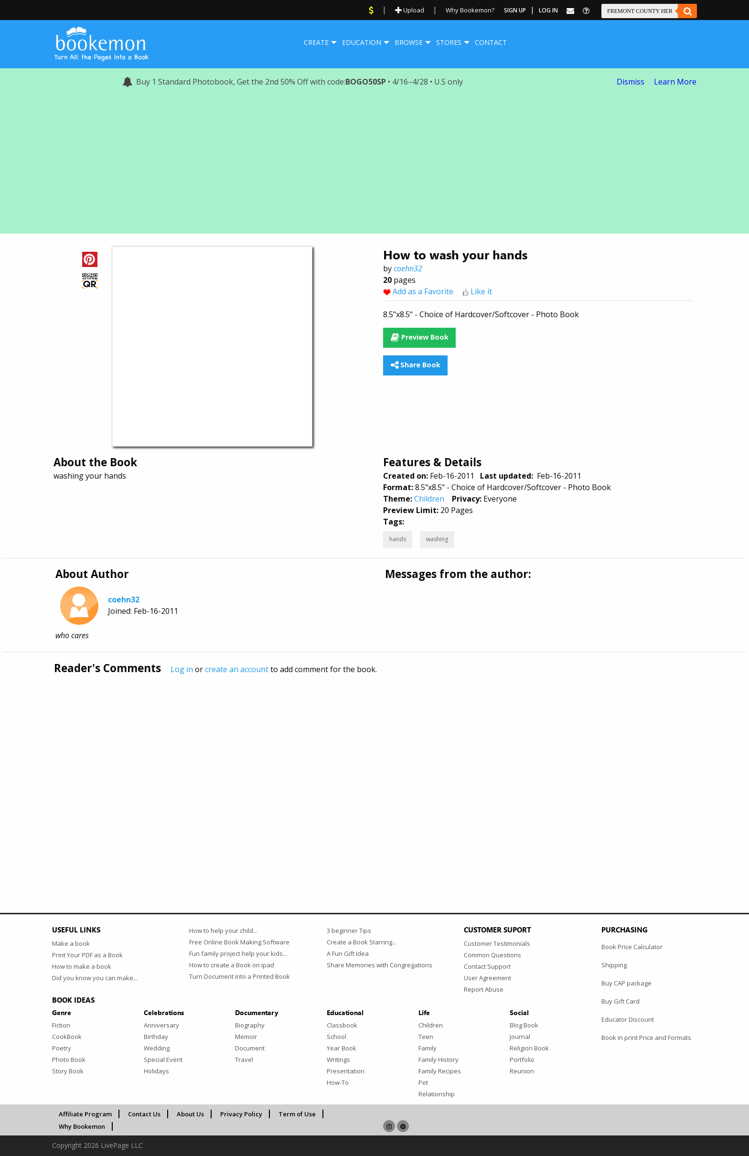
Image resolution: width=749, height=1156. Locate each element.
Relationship (436, 1094)
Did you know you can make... (95, 978)
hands (397, 539)
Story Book (68, 1071)
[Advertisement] (374, 167)
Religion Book (529, 1048)
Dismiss (630, 81)
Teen (425, 1036)
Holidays (156, 1071)
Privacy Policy (241, 1114)
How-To (338, 1082)
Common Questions (492, 955)
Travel (244, 1059)
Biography (250, 1025)
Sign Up (515, 10)
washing (437, 539)
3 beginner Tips (349, 930)
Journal (520, 1036)
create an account (236, 669)
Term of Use (297, 1114)
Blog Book (524, 1025)
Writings (338, 1059)
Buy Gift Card (620, 1001)
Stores (448, 42)
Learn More (675, 81)
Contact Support (487, 966)
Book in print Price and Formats (646, 1037)
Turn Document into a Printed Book (239, 976)
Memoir (246, 1036)
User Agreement (487, 978)
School (336, 1036)
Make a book (71, 943)
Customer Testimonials (497, 943)
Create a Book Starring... (361, 942)
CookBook (67, 1036)
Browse (409, 42)
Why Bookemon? (470, 10)
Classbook (342, 1025)
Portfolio (522, 1059)
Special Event (163, 1059)
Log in (182, 669)
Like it (481, 291)
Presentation (345, 1071)
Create (316, 42)
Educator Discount (627, 1019)
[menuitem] (316, 42)
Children (429, 498)
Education (361, 42)
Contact (491, 42)
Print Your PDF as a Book (87, 955)
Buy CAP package (626, 983)
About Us (190, 1114)
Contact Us (144, 1114)
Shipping (614, 965)
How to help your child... (223, 930)
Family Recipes (439, 1071)
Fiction (61, 1025)
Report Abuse (483, 989)
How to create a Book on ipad (231, 965)
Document (250, 1048)
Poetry (61, 1048)
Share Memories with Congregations (379, 965)
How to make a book (81, 966)
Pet (423, 1082)
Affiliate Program (85, 1114)
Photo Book (69, 1059)
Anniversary (161, 1025)
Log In (548, 10)
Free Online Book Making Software (239, 942)
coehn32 (408, 268)
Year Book (341, 1048)
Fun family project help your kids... (238, 953)
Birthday (156, 1036)
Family (427, 1048)
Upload (409, 10)
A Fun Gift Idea (348, 953)
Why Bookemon (82, 1126)
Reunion (522, 1071)
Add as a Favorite (423, 291)
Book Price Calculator (632, 946)
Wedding (157, 1048)
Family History (438, 1059)
